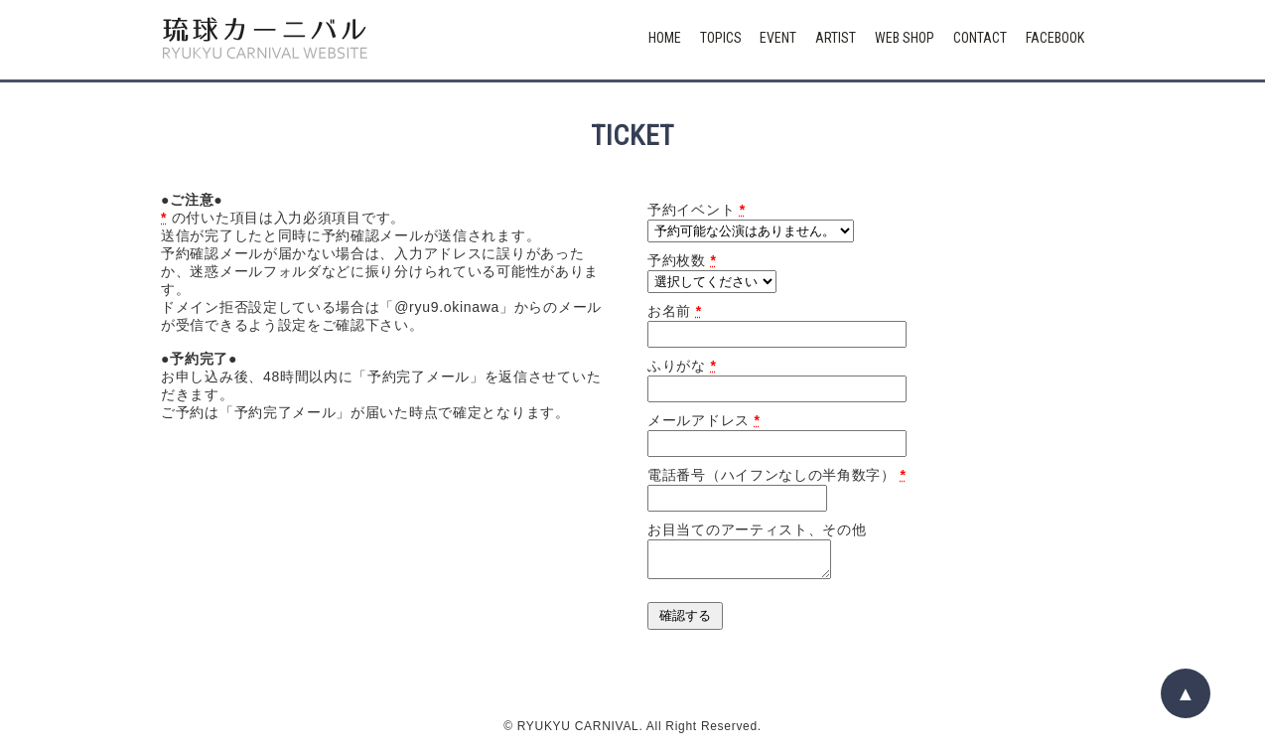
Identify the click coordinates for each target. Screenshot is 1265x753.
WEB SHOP (904, 38)
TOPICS (721, 38)
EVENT (778, 38)
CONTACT (980, 38)
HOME (664, 38)
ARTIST (835, 38)
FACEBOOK (1055, 38)
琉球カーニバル (265, 40)
